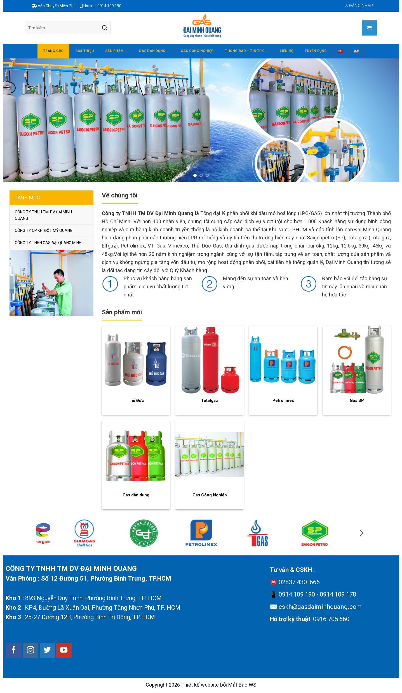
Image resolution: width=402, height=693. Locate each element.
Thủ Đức (136, 400)
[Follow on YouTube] (63, 650)
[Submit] (104, 28)
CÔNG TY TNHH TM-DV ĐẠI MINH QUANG (43, 215)
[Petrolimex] (283, 360)
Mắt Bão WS (242, 685)
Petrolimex (283, 400)
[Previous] (31, 535)
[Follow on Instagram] (30, 650)
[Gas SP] (357, 360)
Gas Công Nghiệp (197, 51)
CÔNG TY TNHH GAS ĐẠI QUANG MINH (48, 243)
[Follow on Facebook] (13, 650)
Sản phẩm (116, 51)
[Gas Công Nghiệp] (209, 454)
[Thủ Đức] (136, 360)
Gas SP (357, 400)
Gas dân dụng (154, 51)
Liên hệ (286, 51)
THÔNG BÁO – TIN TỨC (246, 51)
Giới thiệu (84, 51)
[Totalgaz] (209, 360)
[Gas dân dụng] (136, 454)
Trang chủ (53, 51)
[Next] (371, 535)
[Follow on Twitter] (47, 650)
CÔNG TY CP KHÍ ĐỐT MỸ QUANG (43, 230)
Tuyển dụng (316, 51)
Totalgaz (209, 400)
